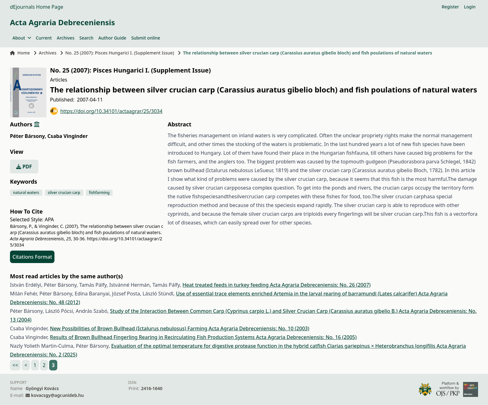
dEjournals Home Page (36, 6)
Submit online (145, 38)
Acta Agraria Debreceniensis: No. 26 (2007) (320, 284)
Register (450, 7)
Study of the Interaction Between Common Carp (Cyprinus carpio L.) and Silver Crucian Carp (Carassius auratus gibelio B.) (254, 311)
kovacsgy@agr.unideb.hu (57, 395)
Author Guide (112, 38)
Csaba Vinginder (67, 136)
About (21, 38)
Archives (65, 38)
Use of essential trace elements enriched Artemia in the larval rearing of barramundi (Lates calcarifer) (297, 293)
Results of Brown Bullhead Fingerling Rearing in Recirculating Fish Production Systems (153, 337)
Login (470, 7)
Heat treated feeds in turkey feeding (226, 284)
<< (15, 365)
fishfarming (99, 192)
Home (20, 53)
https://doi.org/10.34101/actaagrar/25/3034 (106, 111)
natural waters (26, 192)
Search (86, 38)
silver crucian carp (64, 192)
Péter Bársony (28, 136)
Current (44, 38)
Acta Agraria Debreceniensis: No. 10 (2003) (259, 328)
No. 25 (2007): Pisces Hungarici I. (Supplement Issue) (119, 53)
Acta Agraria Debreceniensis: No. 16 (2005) (306, 337)
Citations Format (32, 256)
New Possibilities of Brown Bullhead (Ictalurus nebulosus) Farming (129, 328)
